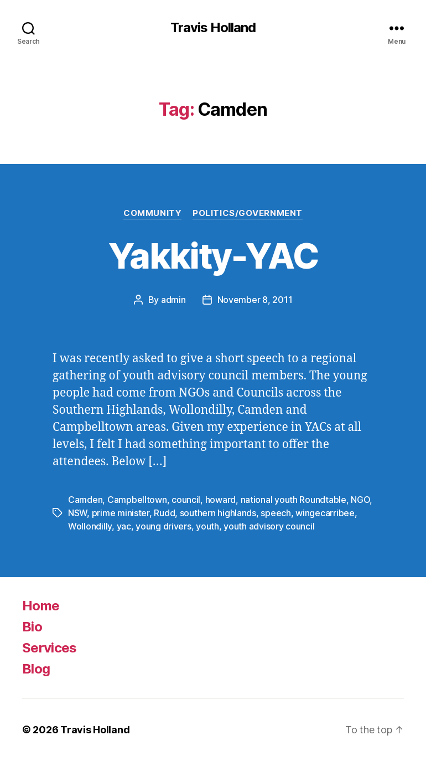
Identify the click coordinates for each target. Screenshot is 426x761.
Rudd (164, 512)
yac (124, 526)
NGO (360, 499)
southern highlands (218, 512)
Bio (32, 627)
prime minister (120, 512)
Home (40, 606)
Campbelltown (137, 499)
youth (207, 526)
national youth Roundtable (293, 499)
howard (220, 499)
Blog (36, 669)
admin (173, 299)
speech (275, 512)
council (186, 499)
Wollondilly (90, 526)
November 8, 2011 (255, 299)
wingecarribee (325, 512)
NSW (77, 512)
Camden (85, 499)
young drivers (163, 526)
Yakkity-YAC (213, 255)
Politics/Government (247, 213)
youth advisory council (269, 526)
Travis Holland (213, 27)
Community (152, 213)
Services (49, 648)
